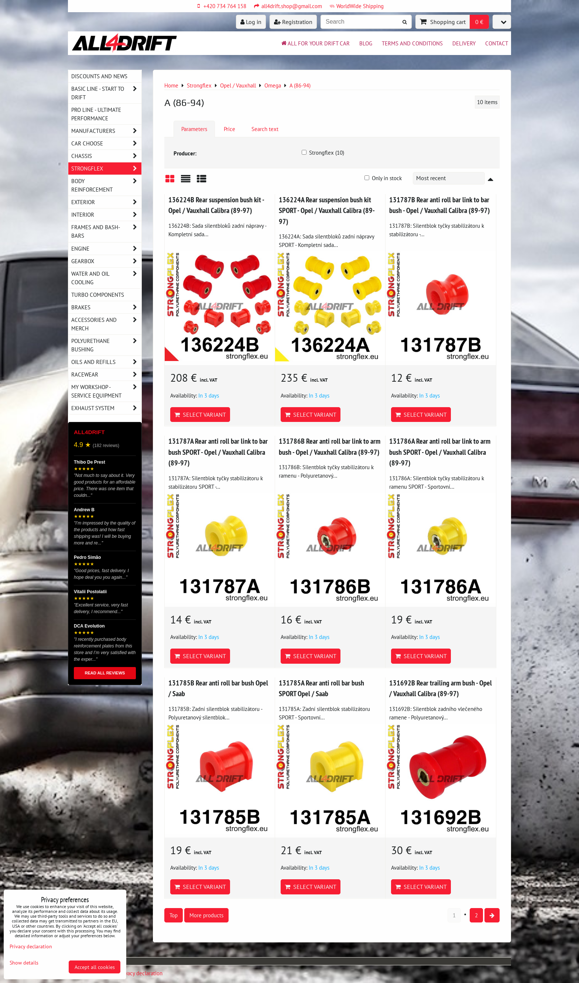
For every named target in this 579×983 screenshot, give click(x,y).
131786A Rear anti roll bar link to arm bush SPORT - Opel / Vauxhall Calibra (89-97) (439, 451)
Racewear (106, 374)
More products (206, 915)
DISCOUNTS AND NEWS (99, 76)
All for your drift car (315, 43)
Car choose (106, 143)
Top (173, 915)
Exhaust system (106, 408)
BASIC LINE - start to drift (106, 93)
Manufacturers (106, 131)
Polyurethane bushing (106, 345)
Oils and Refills (106, 362)
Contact (496, 43)
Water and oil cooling (106, 278)
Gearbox (106, 261)
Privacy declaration (140, 973)
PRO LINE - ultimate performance (96, 114)
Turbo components (97, 294)
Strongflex (106, 168)
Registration (293, 21)
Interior (106, 215)
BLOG (365, 43)
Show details (24, 963)
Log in (250, 21)
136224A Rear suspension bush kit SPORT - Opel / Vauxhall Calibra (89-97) (327, 210)
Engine (106, 249)
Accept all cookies (95, 966)
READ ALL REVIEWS (105, 673)
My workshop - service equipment (106, 391)
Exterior (106, 202)
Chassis (106, 156)
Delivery (464, 43)
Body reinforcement (106, 185)
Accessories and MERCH (106, 324)
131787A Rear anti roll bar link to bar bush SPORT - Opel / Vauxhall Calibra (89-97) (218, 451)
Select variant (200, 414)
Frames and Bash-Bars (106, 231)
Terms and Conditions (412, 43)
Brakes (106, 307)
